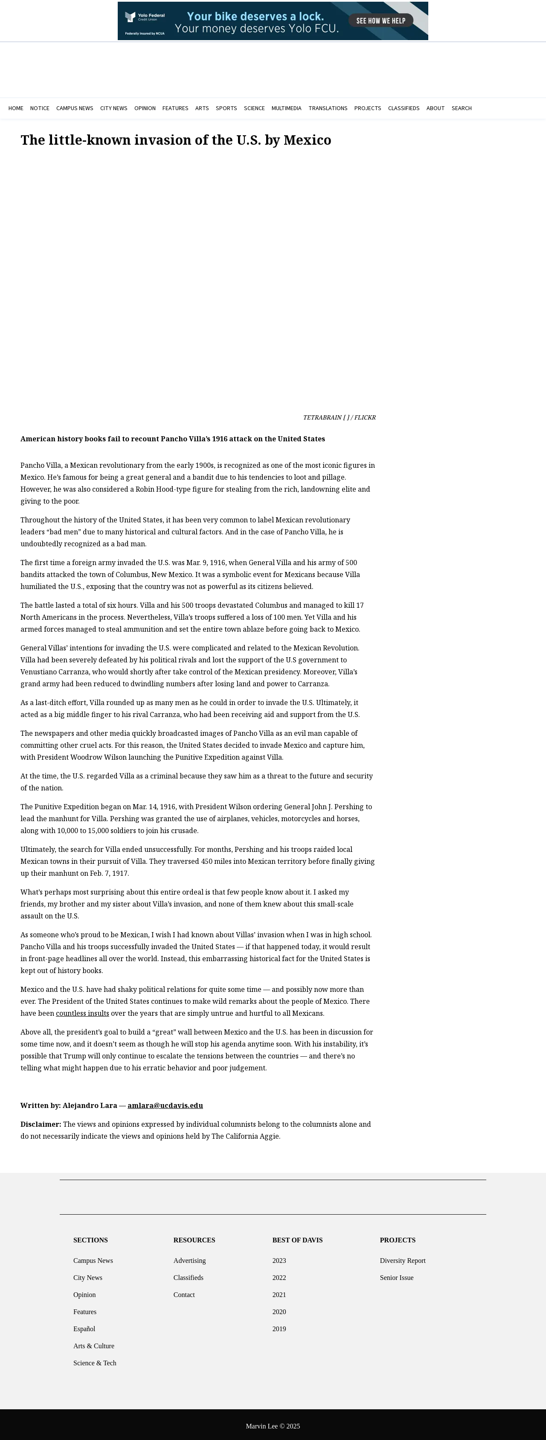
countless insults (82, 1013)
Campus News (93, 1257)
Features (84, 1308)
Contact (184, 1291)
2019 (279, 1325)
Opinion (84, 1291)
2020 (279, 1308)
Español (84, 1325)
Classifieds (188, 1274)
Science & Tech (94, 1359)
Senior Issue (397, 1274)
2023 (279, 1257)
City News (87, 1274)
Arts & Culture (93, 1342)
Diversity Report (403, 1257)
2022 (279, 1274)
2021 (279, 1291)
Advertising (190, 1257)
